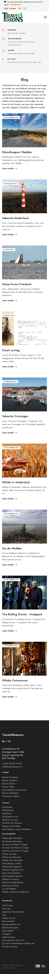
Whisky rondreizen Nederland (15, 892)
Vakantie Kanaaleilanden (13, 882)
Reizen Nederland (10, 793)
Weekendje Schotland (12, 838)
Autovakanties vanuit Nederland (16, 829)
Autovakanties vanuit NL (13, 940)
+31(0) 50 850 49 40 (12, 763)
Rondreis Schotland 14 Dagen (15, 850)
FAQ (6, 8)
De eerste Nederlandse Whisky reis (18, 943)
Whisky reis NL (9, 918)
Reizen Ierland (8, 783)
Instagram (6, 934)
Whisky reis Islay (9, 854)
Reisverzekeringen (10, 927)
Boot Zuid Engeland (11, 873)
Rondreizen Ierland (10, 885)
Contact (12, 8)
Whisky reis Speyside (11, 857)
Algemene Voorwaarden (13, 911)
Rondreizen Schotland (12, 841)
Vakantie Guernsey (10, 879)
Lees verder (9, 168)
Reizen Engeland (9, 780)
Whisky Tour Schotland (12, 860)
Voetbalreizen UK (10, 816)
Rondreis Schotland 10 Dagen (15, 847)
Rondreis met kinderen (12, 823)
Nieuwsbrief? (8, 930)
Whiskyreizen (8, 810)
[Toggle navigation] (45, 17)
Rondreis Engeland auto (13, 869)
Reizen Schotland (10, 777)
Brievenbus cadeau (10, 796)
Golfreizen (7, 813)
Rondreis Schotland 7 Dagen (15, 844)
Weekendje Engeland (11, 866)
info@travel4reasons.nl (12, 766)
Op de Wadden (9, 888)
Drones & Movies (10, 946)
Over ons (6, 908)
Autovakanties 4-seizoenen (14, 790)
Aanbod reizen (8, 937)
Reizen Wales (8, 786)
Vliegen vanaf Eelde (11, 826)
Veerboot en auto (10, 819)
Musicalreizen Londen (11, 863)
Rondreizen (7, 807)
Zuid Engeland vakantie (12, 876)
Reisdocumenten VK (11, 924)
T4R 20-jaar (7, 905)
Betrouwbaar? (8, 921)
